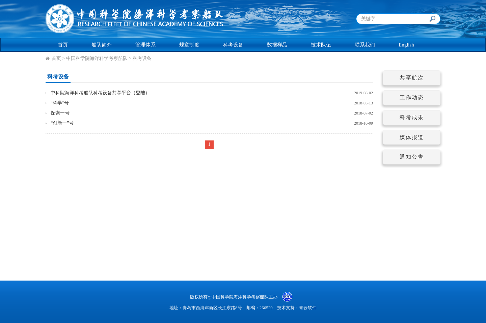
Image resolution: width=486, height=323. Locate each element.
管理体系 (145, 44)
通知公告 (412, 157)
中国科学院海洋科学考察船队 (97, 58)
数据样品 (277, 44)
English (406, 44)
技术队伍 (321, 44)
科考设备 (233, 44)
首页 (63, 44)
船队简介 (101, 44)
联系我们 (365, 44)
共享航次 (412, 77)
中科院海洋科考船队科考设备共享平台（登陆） (100, 92)
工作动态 (412, 97)
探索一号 (60, 113)
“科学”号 (60, 102)
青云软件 (308, 307)
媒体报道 (412, 137)
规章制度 (189, 44)
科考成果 (412, 117)
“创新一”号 (62, 123)
